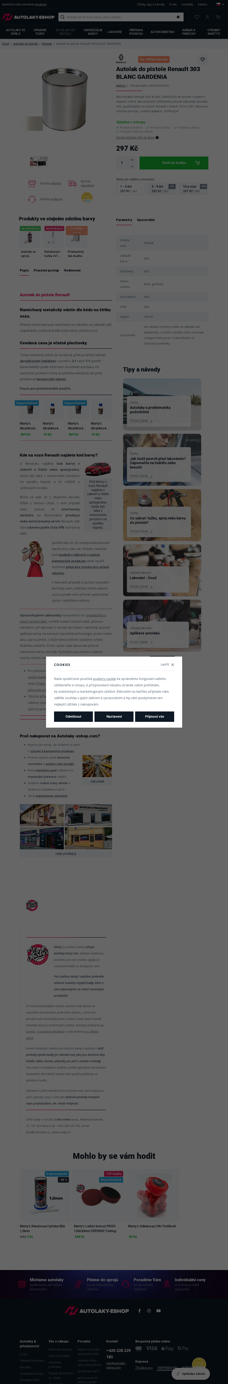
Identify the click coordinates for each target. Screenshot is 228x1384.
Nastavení (114, 716)
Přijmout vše (154, 716)
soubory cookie (104, 679)
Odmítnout (73, 716)
